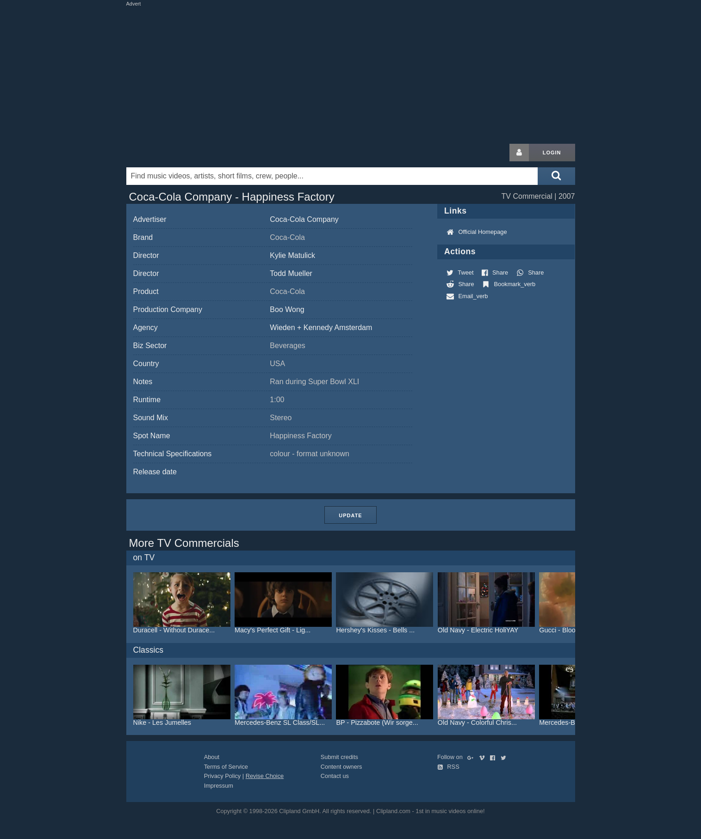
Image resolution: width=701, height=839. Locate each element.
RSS (448, 766)
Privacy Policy (222, 775)
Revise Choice (265, 775)
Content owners (341, 766)
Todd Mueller (291, 273)
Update (350, 515)
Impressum (218, 785)
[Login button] (519, 152)
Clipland (174, 152)
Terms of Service (226, 766)
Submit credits (339, 756)
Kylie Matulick (292, 255)
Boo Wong (287, 309)
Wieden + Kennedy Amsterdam (321, 327)
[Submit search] (556, 176)
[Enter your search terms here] (332, 176)
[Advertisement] (350, 73)
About (211, 756)
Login (552, 152)
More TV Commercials (184, 543)
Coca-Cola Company (304, 219)
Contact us (335, 775)
